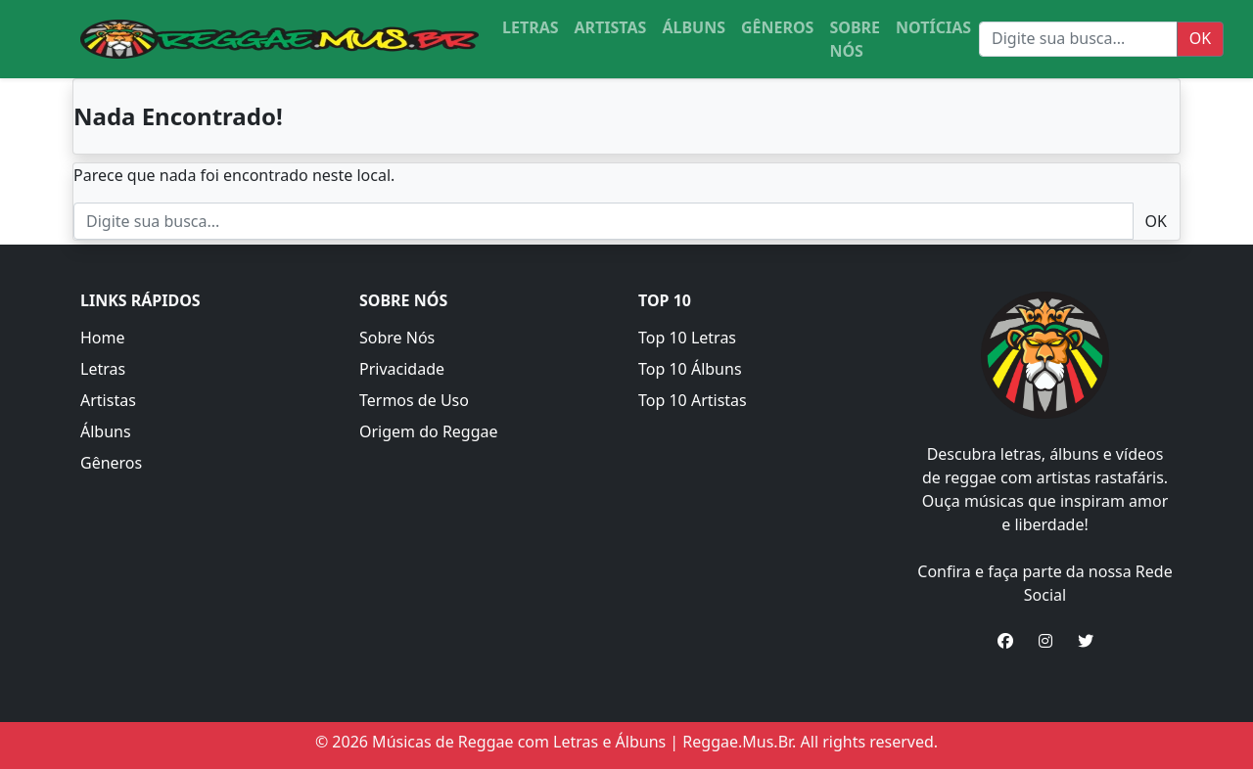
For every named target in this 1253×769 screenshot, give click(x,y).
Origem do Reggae (428, 431)
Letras (102, 369)
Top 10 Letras (687, 337)
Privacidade (401, 369)
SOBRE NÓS (854, 39)
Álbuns (105, 431)
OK (1200, 38)
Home (102, 337)
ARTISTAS (611, 27)
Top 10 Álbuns (690, 369)
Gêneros (111, 463)
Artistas (108, 400)
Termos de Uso (414, 400)
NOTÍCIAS (933, 27)
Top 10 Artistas (692, 400)
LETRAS (530, 27)
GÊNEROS (777, 27)
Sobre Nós (397, 337)
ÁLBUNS (693, 27)
